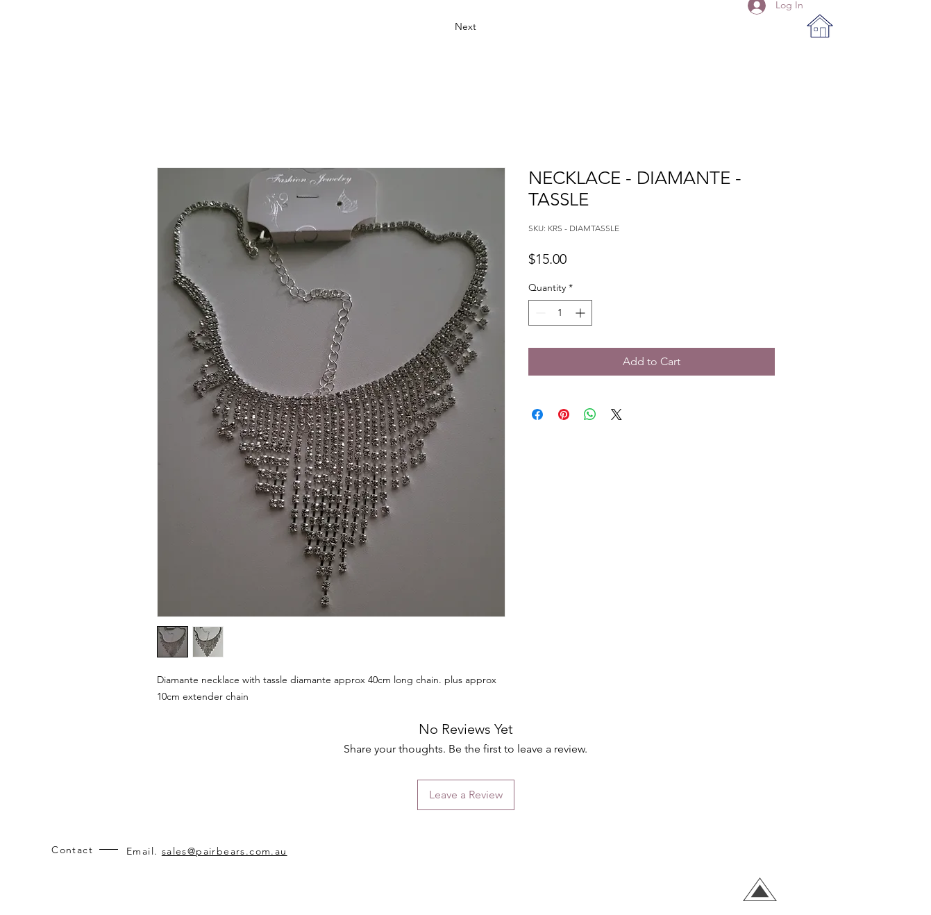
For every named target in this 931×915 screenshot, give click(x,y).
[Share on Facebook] (537, 414)
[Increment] (581, 313)
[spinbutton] (560, 313)
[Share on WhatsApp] (590, 414)
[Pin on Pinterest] (563, 414)
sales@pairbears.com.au (224, 851)
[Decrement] (539, 313)
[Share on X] (616, 414)
